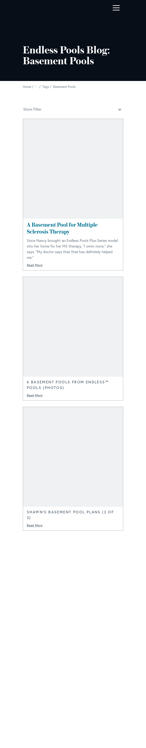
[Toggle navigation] (116, 8)
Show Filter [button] (73, 109)
